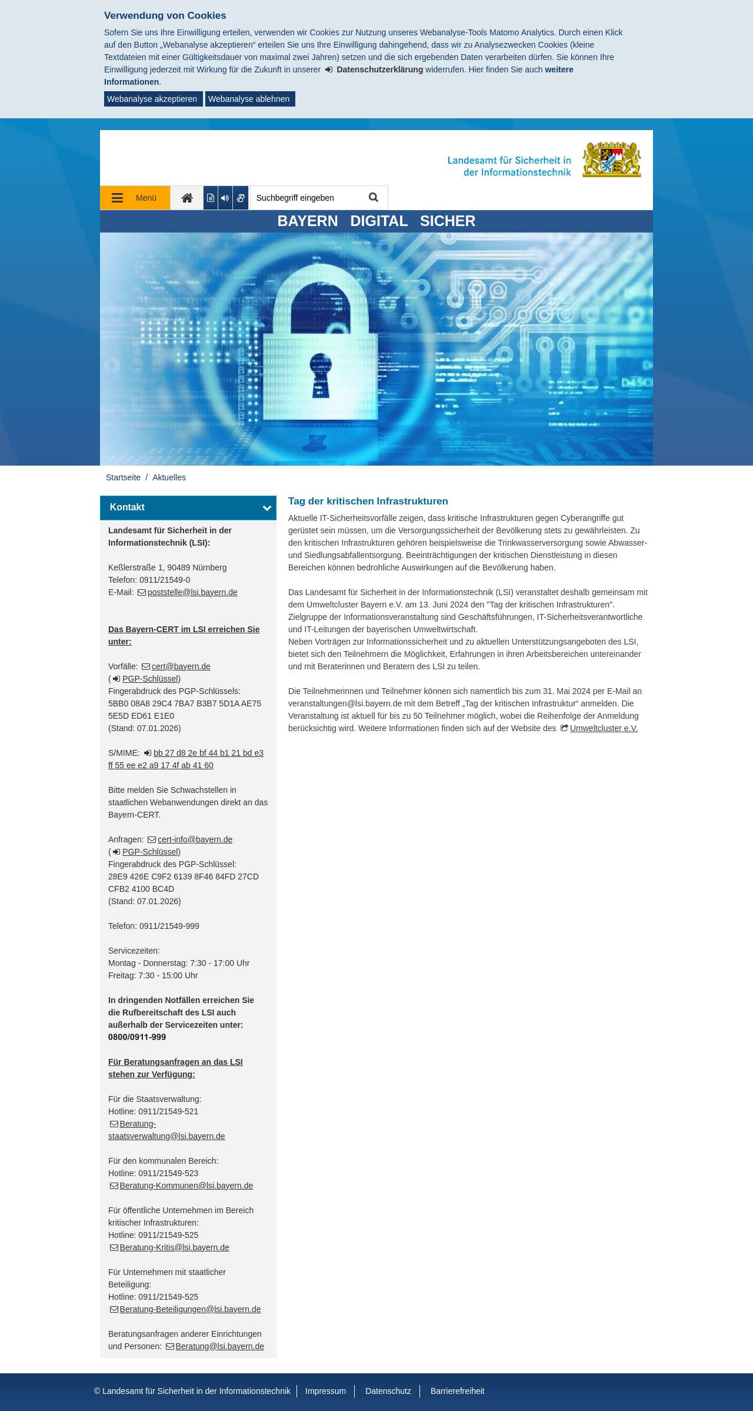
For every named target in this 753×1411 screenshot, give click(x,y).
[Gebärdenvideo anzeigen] (241, 197)
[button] (188, 508)
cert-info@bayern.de (195, 839)
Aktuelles (169, 477)
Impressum (325, 1391)
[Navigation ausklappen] (135, 197)
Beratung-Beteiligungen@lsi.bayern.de (190, 1309)
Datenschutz (388, 1391)
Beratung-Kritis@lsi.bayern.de (174, 1247)
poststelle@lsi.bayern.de (193, 592)
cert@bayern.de (181, 666)
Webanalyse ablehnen (248, 99)
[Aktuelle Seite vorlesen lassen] (226, 197)
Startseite (123, 477)
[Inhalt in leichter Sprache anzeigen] (211, 197)
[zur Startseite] (187, 197)
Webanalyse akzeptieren (152, 99)
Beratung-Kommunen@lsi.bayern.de (187, 1185)
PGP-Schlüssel (150, 678)
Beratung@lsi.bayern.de (220, 1346)
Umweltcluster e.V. (604, 728)
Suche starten (372, 198)
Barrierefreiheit (458, 1391)
